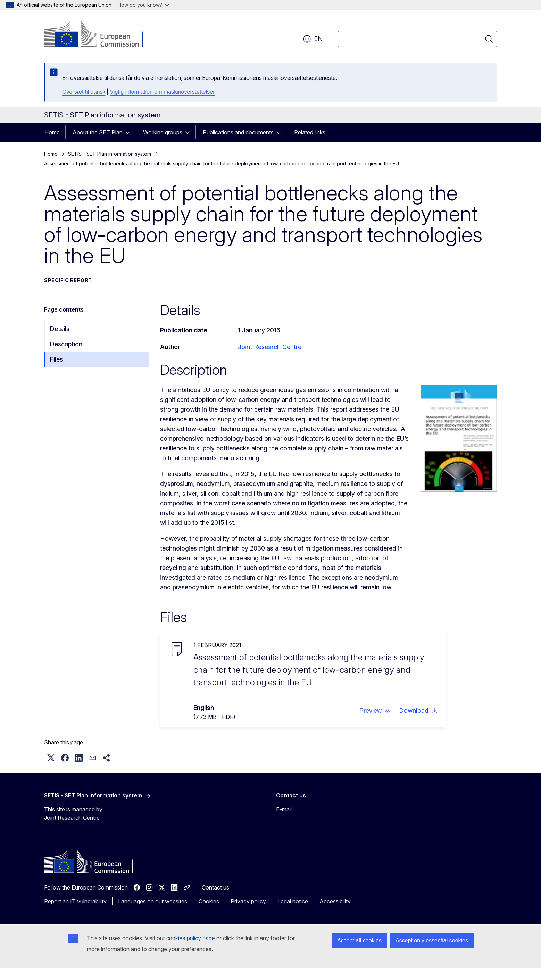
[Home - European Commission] (100, 35)
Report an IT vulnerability (75, 901)
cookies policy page (190, 938)
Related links (309, 132)
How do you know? (143, 5)
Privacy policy (248, 901)
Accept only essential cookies (432, 940)
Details (59, 328)
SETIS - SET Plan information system (109, 154)
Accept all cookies (359, 940)
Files (56, 359)
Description (66, 344)
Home (52, 132)
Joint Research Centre (269, 346)
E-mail (284, 809)
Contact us (215, 887)
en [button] (313, 39)
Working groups (162, 132)
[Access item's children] (130, 132)
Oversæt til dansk (83, 92)
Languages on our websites (152, 901)
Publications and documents (238, 132)
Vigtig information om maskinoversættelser (162, 92)
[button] (375, 710)
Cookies (209, 901)
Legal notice (292, 901)
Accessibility (335, 901)
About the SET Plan (98, 132)
